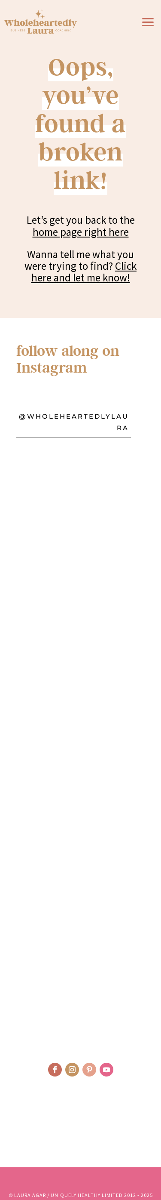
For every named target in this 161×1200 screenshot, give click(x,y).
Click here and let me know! (84, 271)
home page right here (81, 232)
